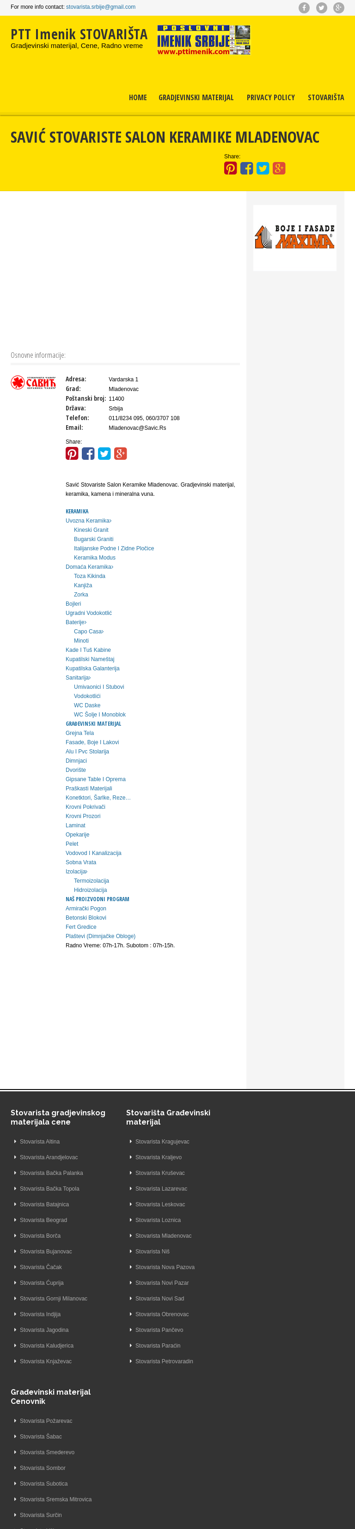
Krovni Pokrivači (85, 807)
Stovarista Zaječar (262, 1298)
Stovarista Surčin (261, 1236)
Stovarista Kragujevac (157, 1141)
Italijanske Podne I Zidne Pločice (114, 548)
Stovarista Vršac (260, 1283)
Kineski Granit (91, 530)
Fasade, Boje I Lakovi (92, 742)
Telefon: (77, 417)
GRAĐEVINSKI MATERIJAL (93, 724)
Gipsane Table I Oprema (96, 779)
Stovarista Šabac (261, 1157)
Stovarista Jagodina (44, 1330)
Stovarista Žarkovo (263, 1314)
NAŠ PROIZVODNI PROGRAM (97, 899)
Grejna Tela (80, 733)
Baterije (76, 622)
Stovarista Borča (40, 1236)
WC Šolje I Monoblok (100, 714)
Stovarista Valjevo (262, 1267)
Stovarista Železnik (263, 1330)
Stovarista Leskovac (154, 1204)
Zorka (81, 594)
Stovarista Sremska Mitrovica (276, 1220)
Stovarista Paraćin (152, 1345)
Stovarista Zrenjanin (264, 1361)
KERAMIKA (77, 511)
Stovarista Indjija (40, 1314)
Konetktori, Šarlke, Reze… (98, 798)
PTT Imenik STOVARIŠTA (79, 33)
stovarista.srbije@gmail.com (100, 7)
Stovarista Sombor (263, 1189)
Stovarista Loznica (152, 1220)
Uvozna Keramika (88, 521)
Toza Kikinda (89, 576)
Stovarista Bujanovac (46, 1251)
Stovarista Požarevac (266, 1141)
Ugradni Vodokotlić (89, 613)
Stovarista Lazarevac (156, 1189)
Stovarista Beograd (43, 1220)
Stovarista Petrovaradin (159, 1361)
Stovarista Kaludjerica (46, 1345)
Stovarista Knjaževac (46, 1361)
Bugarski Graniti (93, 539)
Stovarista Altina (40, 1141)
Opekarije (77, 834)
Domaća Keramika (89, 567)
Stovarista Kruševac (154, 1173)
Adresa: (76, 378)
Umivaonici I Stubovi (99, 687)
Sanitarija (78, 677)
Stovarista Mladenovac (158, 1236)
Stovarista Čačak (41, 1267)
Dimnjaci (76, 761)
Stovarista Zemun (261, 1345)
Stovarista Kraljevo (153, 1157)
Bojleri (73, 604)
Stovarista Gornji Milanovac (53, 1298)
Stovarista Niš (147, 1251)
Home (138, 98)
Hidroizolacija (90, 890)
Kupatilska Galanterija (93, 668)
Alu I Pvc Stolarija (87, 751)
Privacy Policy (271, 98)
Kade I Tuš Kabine (88, 650)
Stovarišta (326, 98)
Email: (74, 427)
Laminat (76, 825)
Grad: (73, 388)
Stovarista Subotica (264, 1204)
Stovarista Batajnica (44, 1204)
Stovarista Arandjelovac (49, 1157)
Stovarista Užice (260, 1251)
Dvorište (76, 770)
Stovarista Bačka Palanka (51, 1173)
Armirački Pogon (86, 908)
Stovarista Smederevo (267, 1173)
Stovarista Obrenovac (156, 1314)
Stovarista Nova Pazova (159, 1267)
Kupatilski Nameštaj (90, 659)
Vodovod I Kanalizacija (94, 853)
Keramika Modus (95, 557)
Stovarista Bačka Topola (50, 1189)
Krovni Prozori (83, 816)
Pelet (72, 844)
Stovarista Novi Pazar (156, 1283)
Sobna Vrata (81, 862)
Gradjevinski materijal (196, 98)
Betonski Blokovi (86, 918)
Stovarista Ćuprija (42, 1283)
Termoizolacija (91, 881)
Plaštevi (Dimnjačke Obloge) (100, 936)
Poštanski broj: (86, 398)
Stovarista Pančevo (154, 1330)
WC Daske (87, 705)
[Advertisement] (125, 269)
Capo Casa (89, 631)
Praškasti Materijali (89, 788)
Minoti (81, 641)
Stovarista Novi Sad (154, 1298)
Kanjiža (83, 585)
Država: (76, 407)
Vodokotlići (87, 696)
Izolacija (76, 871)
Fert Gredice (81, 927)
